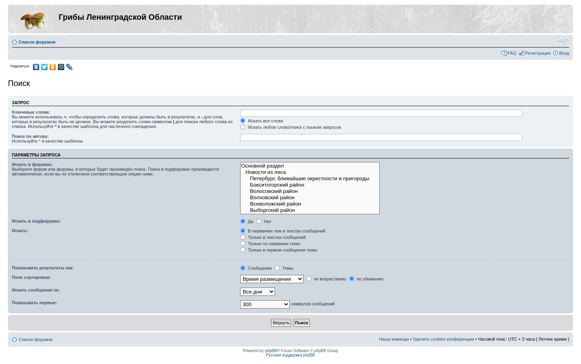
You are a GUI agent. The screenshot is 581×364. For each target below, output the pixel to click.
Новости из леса (310, 172)
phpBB (271, 351)
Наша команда (394, 339)
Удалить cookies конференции (443, 339)
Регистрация (537, 53)
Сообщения (255, 268)
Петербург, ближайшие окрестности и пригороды (310, 178)
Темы (284, 268)
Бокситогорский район (310, 185)
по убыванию (366, 278)
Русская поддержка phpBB (290, 355)
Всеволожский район (310, 204)
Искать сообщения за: (36, 290)
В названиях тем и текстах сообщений (282, 231)
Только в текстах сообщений (273, 237)
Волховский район (310, 197)
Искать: (20, 230)
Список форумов (37, 42)
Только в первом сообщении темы (278, 250)
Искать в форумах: (32, 164)
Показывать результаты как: (43, 267)
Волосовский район (310, 191)
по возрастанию (326, 278)
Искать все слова (261, 120)
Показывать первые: (34, 302)
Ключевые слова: (31, 112)
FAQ (512, 53)
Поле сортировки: (31, 277)
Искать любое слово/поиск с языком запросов (290, 127)
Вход (564, 53)
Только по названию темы (270, 243)
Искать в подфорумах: (36, 221)
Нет (263, 221)
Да (246, 221)
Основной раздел (310, 166)
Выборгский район (310, 210)
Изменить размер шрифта (563, 40)
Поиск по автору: (30, 136)
